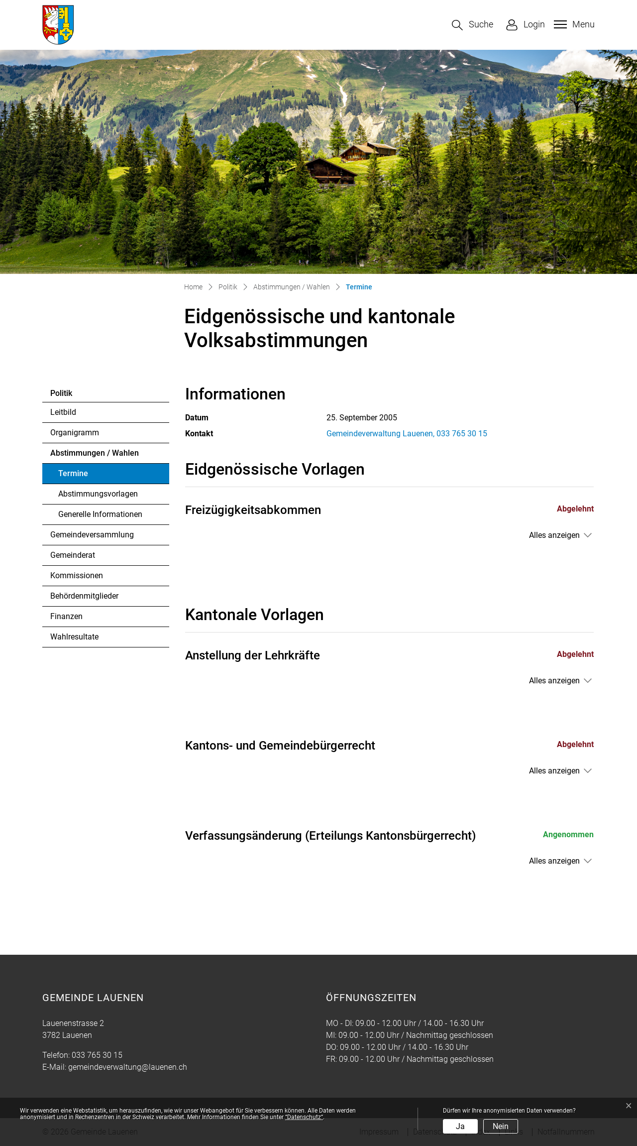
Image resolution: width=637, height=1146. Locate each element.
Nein (501, 1126)
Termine (85, 476)
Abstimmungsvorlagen (98, 494)
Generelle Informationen (100, 514)
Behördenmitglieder (84, 596)
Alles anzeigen (554, 535)
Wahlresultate (74, 636)
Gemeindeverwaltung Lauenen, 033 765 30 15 (406, 433)
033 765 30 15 (97, 1055)
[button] (472, 25)
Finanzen (66, 616)
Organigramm (74, 432)
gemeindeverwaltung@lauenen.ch (127, 1067)
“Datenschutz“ (304, 1117)
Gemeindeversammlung (92, 534)
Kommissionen (76, 575)
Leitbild (63, 412)
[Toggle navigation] (573, 24)
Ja (460, 1126)
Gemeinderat (72, 555)
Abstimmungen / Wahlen (94, 453)
